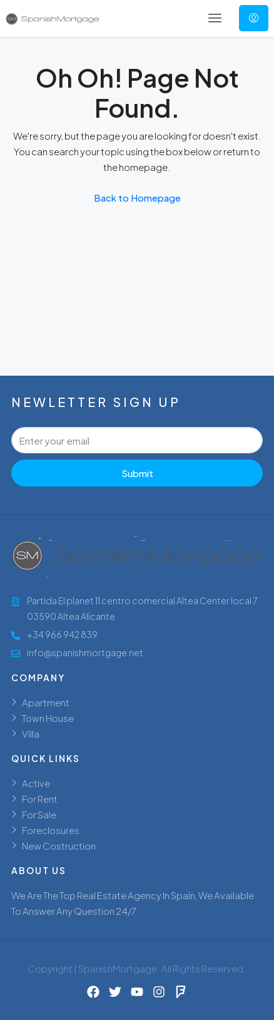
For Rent (40, 799)
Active (36, 783)
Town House (48, 718)
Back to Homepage (137, 197)
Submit (137, 473)
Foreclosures (50, 830)
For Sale (39, 814)
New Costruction (59, 846)
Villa (30, 733)
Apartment (45, 702)
